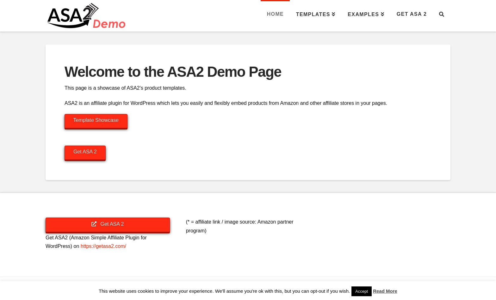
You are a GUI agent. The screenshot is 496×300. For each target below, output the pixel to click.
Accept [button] (361, 291)
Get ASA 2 (85, 151)
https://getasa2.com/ (103, 246)
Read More (385, 291)
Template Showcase (96, 120)
